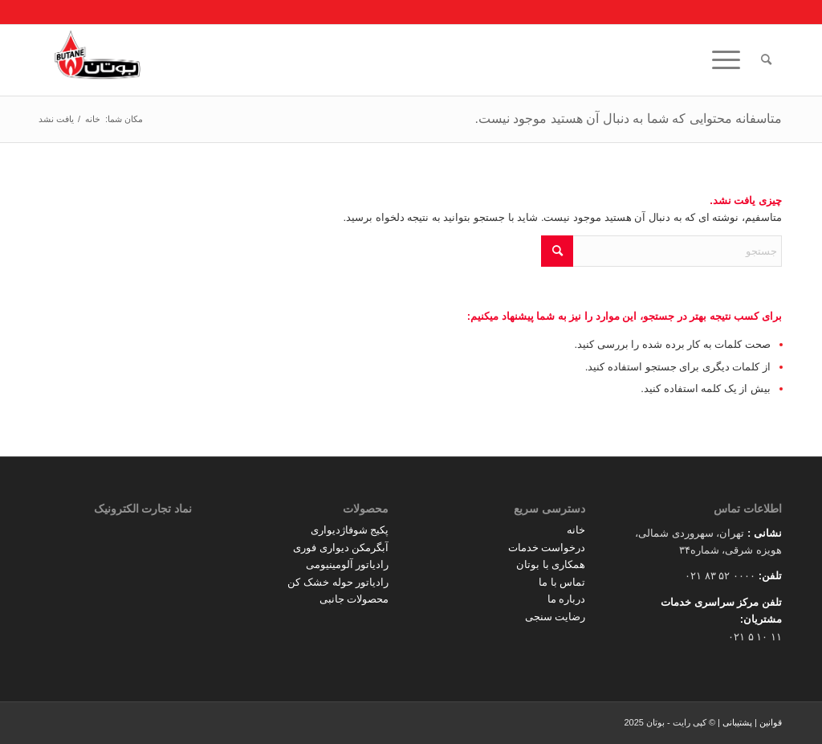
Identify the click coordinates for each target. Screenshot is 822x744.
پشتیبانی (737, 722)
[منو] (731, 60)
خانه (576, 530)
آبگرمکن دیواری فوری (341, 548)
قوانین (770, 722)
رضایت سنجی (555, 617)
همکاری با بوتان (550, 564)
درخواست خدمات (547, 548)
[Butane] (97, 60)
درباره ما (566, 599)
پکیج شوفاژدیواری (350, 530)
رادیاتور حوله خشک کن (338, 582)
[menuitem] (766, 60)
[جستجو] (766, 60)
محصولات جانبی (354, 599)
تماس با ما (562, 582)
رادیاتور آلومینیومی (347, 564)
